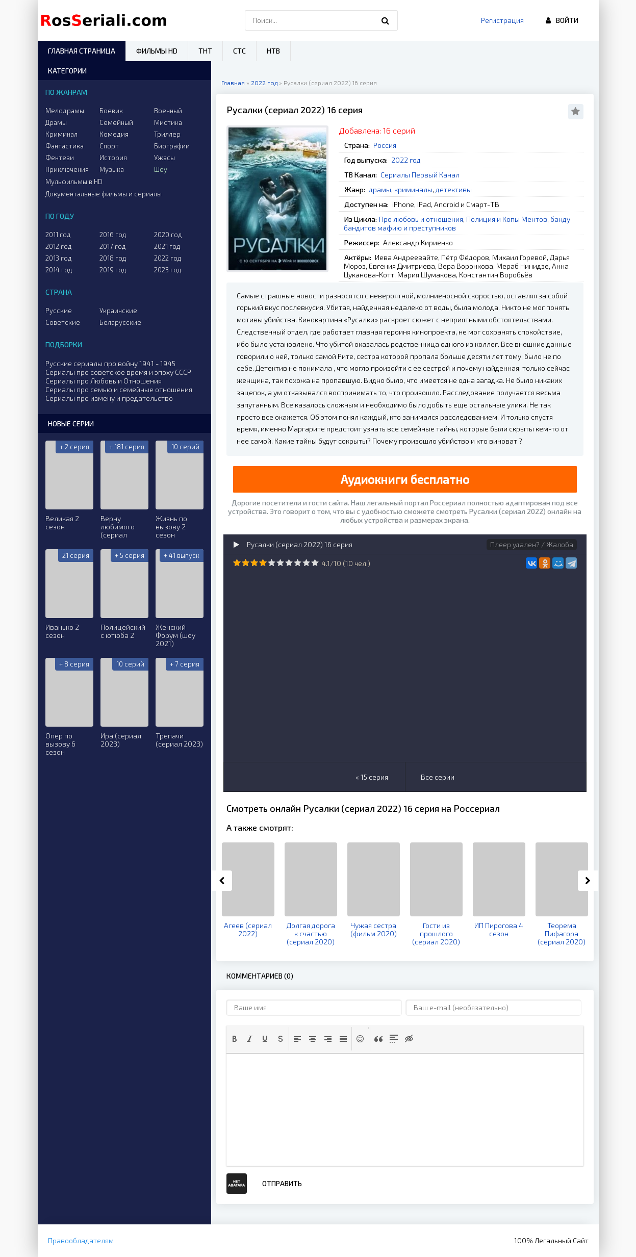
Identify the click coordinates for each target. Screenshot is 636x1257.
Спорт (109, 146)
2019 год (112, 270)
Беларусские (120, 322)
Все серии (437, 777)
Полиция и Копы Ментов (506, 219)
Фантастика (64, 146)
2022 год (406, 160)
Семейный (116, 122)
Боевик (111, 111)
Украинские (118, 310)
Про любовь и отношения (421, 219)
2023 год (168, 270)
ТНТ (205, 50)
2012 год (58, 246)
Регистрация (502, 20)
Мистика (168, 122)
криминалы (413, 189)
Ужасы (164, 157)
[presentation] (234, 1039)
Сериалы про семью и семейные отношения (118, 389)
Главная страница (81, 50)
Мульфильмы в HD (74, 181)
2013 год (58, 258)
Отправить (282, 1183)
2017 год (112, 246)
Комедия (114, 134)
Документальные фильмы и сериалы (103, 194)
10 (315, 562)
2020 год (168, 234)
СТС (239, 50)
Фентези (59, 157)
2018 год (112, 258)
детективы (454, 189)
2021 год (167, 246)
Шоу (160, 169)
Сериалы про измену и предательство (109, 398)
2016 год (112, 234)
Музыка (111, 169)
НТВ (273, 50)
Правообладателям (81, 1240)
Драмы (56, 122)
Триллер (167, 134)
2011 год (58, 234)
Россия (384, 145)
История (113, 157)
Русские (58, 310)
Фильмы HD (156, 50)
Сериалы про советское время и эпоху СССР (118, 372)
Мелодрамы (64, 111)
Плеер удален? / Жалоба (531, 544)
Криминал (61, 134)
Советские (62, 322)
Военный (168, 111)
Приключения (67, 169)
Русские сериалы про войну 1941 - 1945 (110, 363)
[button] (234, 1038)
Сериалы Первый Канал (420, 174)
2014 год (58, 270)
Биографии (172, 146)
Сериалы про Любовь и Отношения (103, 380)
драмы (380, 189)
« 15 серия (371, 777)
